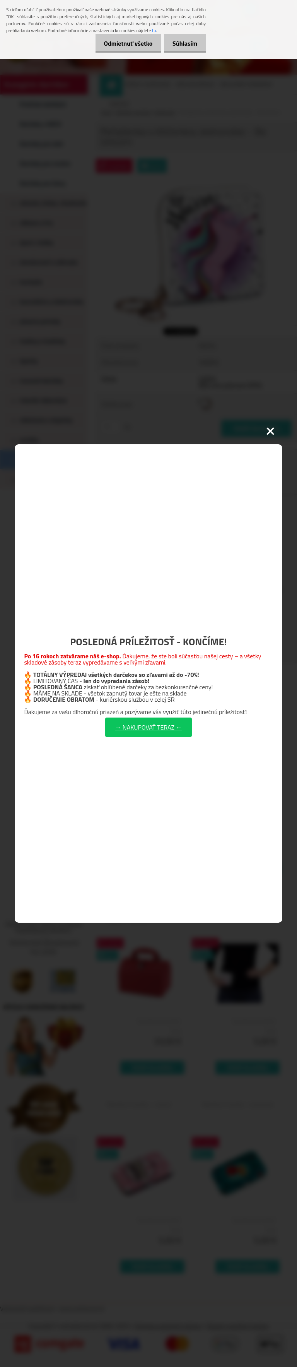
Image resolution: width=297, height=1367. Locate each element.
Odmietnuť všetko (124, 43)
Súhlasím (183, 43)
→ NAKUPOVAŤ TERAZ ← (148, 727)
